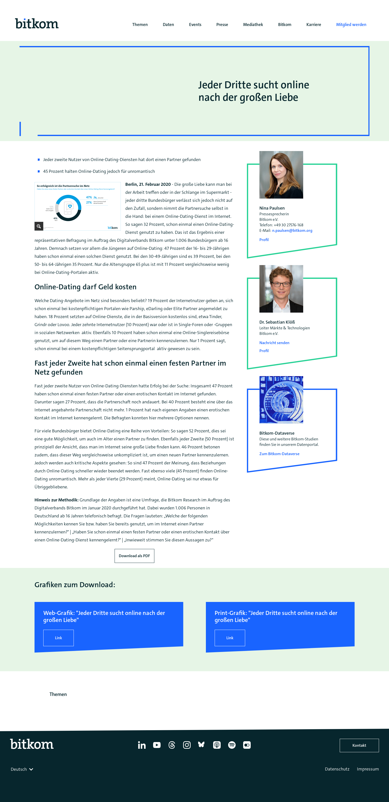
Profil (264, 239)
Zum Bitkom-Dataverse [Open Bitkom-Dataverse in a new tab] (279, 453)
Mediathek (253, 24)
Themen (140, 24)
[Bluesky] (202, 749)
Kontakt (359, 745)
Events (195, 24)
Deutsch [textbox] (19, 769)
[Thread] (172, 749)
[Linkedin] (142, 749)
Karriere (313, 24)
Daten (168, 24)
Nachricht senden (274, 342)
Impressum (368, 769)
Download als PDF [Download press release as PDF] (134, 555)
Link (58, 637)
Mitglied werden (351, 24)
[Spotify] (232, 749)
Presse (222, 24)
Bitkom (284, 24)
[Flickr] (247, 749)
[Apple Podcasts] (217, 749)
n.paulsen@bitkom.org (292, 230)
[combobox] (22, 769)
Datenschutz (337, 769)
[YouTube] (157, 749)
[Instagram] (187, 749)
